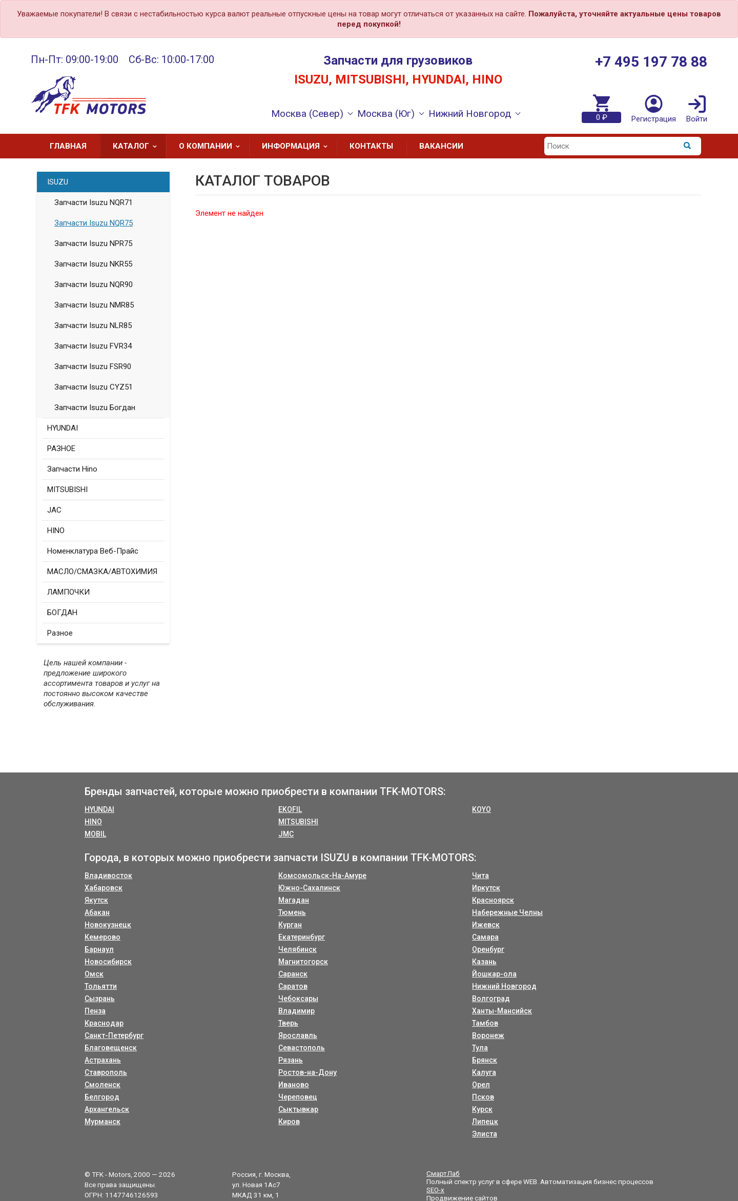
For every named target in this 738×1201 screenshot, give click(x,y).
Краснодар (104, 1023)
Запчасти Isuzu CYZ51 (93, 387)
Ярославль (297, 1035)
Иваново (293, 1085)
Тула (480, 1048)
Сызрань (100, 998)
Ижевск (486, 925)
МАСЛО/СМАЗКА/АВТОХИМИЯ (102, 571)
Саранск (293, 974)
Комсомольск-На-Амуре (322, 875)
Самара (485, 937)
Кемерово (102, 937)
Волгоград (491, 998)
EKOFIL (290, 809)
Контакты (371, 146)
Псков (483, 1097)
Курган (290, 925)
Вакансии (441, 146)
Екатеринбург (301, 937)
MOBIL (95, 834)
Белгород (102, 1097)
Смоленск (102, 1085)
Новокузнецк (108, 925)
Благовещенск (111, 1048)
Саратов (293, 986)
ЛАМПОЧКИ (68, 592)
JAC (54, 510)
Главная (68, 146)
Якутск (96, 900)
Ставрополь (106, 1072)
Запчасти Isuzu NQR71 (93, 202)
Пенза (95, 1011)
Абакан (97, 912)
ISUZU (57, 182)
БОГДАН (62, 612)
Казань (484, 962)
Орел (481, 1085)
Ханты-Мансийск (502, 1011)
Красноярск (493, 900)
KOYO (481, 809)
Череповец (297, 1097)
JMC (286, 834)
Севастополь (301, 1048)
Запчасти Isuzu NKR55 (93, 264)
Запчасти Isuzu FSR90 (92, 366)
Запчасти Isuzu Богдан (94, 407)
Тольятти (101, 986)
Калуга (484, 1072)
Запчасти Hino (72, 469)
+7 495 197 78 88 (651, 61)
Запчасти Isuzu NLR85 (93, 325)
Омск (94, 974)
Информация (298, 146)
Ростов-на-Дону (307, 1072)
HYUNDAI (62, 428)
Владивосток (108, 875)
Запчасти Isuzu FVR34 (93, 346)
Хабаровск (103, 888)
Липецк (485, 1121)
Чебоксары (298, 998)
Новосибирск (108, 962)
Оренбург (488, 949)
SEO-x (435, 1190)
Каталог (138, 146)
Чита (480, 875)
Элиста (484, 1134)
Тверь (288, 1023)
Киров (289, 1121)
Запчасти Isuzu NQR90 (93, 284)
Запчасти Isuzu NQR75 (93, 223)
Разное (60, 633)
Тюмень (292, 912)
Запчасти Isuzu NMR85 (94, 305)
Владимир (296, 1011)
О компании (213, 146)
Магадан (293, 900)
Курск (482, 1109)
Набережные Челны (507, 912)
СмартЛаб (443, 1173)
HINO (56, 530)
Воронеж (488, 1035)
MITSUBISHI (67, 489)
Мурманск (102, 1121)
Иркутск (486, 888)
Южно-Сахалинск (309, 888)
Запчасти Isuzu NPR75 (93, 243)
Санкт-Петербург (114, 1035)
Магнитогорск (303, 962)
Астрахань (103, 1060)
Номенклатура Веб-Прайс (92, 551)
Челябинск (297, 949)
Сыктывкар (298, 1109)
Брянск (484, 1060)
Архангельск (107, 1109)
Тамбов (485, 1023)
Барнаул (99, 949)
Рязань (290, 1060)
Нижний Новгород (504, 986)
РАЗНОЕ (61, 448)
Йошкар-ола (494, 974)
